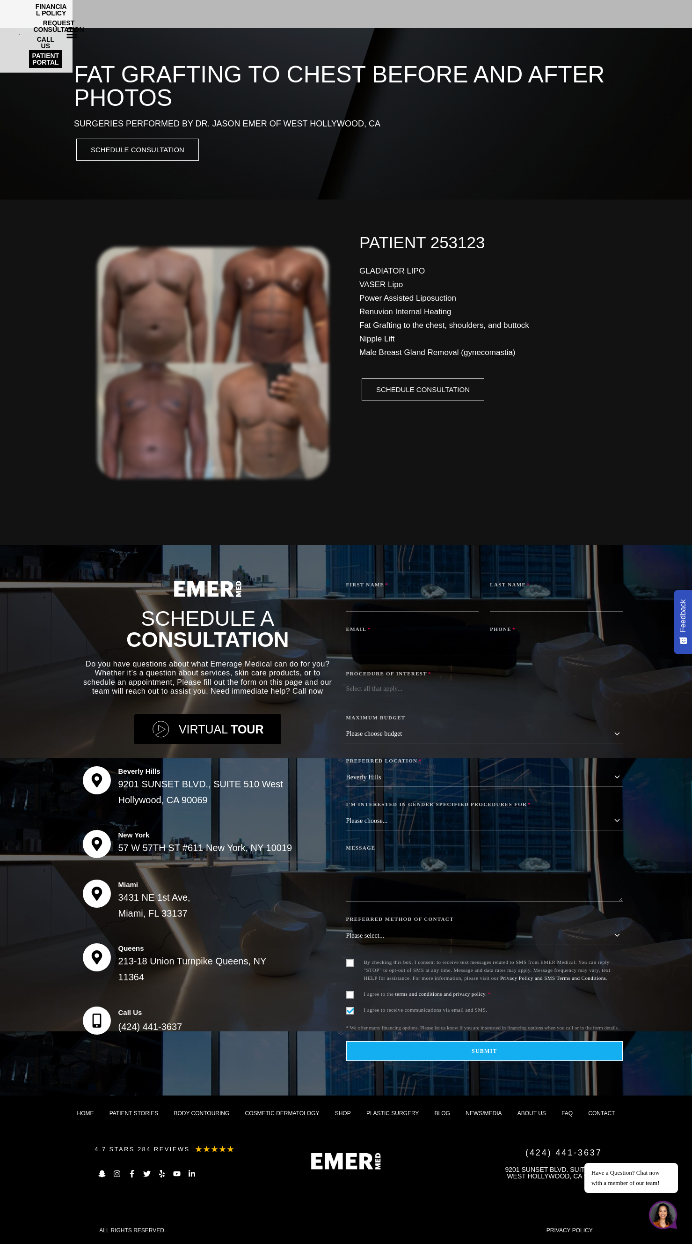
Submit (484, 1052)
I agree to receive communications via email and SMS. (426, 1011)
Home (85, 1114)
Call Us (130, 1014)
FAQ (567, 1114)
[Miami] (97, 895)
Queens (131, 950)
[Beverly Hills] (97, 782)
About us (531, 1114)
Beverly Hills (139, 773)
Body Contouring (201, 1114)
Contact (601, 1114)
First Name (367, 586)
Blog (442, 1114)
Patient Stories (133, 1114)
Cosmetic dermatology (282, 1114)
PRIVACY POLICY (569, 1232)
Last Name (510, 586)
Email (358, 630)
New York (133, 836)
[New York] (97, 845)
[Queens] (97, 959)
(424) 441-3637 (150, 1028)
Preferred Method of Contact (400, 920)
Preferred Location (384, 762)
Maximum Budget (376, 719)
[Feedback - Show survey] (683, 622)
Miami (128, 886)
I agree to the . (427, 995)
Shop (343, 1114)
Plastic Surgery (392, 1114)
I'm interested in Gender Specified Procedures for (439, 805)
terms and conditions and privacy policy (440, 995)
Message (361, 849)
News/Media (484, 1114)
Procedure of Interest (388, 675)
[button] (665, 11)
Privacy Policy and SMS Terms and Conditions (553, 979)
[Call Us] (97, 1022)
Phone (503, 630)
